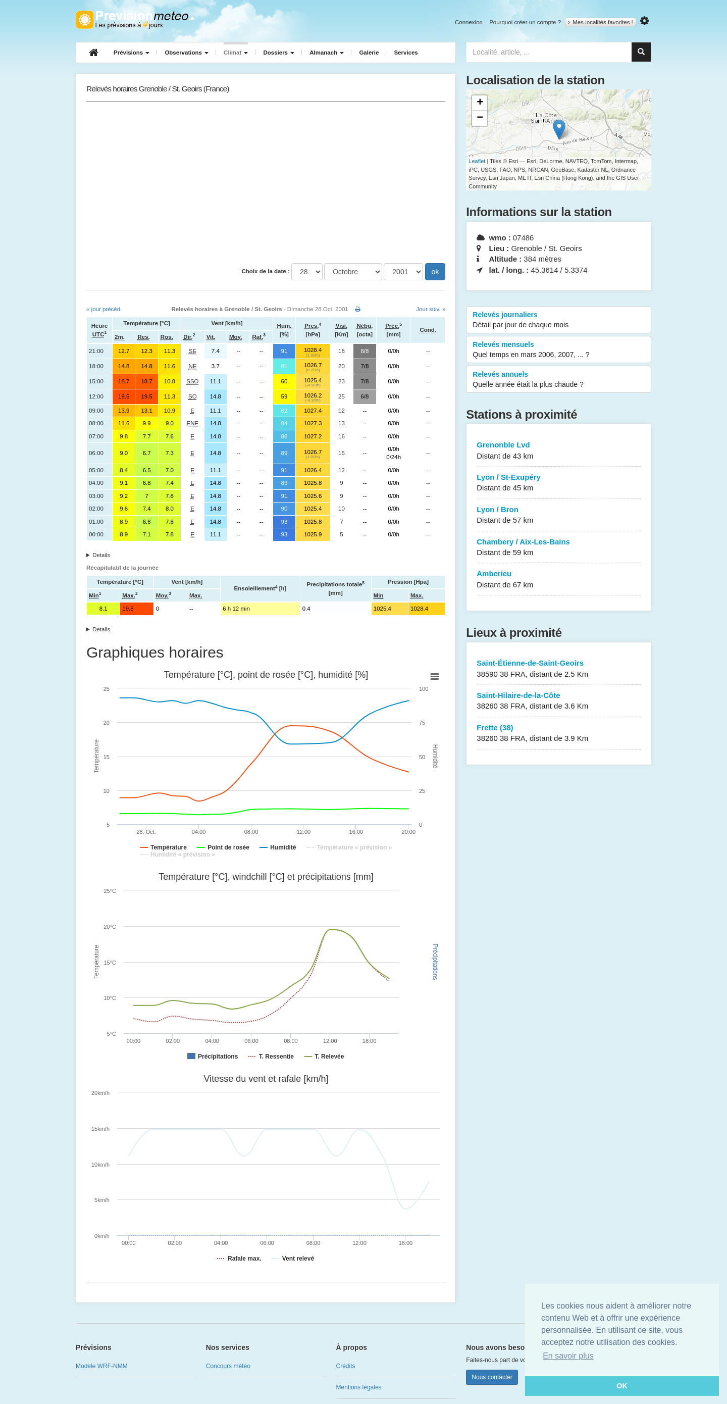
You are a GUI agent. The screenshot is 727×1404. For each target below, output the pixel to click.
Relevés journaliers (559, 320)
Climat (236, 52)
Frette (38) (559, 733)
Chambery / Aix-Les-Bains (559, 547)
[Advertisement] (265, 182)
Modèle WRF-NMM (102, 1366)
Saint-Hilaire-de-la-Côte (559, 701)
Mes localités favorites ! (600, 22)
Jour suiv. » (430, 309)
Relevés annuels (559, 379)
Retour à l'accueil (135, 20)
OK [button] (622, 1386)
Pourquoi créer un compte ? (525, 22)
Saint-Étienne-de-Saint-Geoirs (559, 669)
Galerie (369, 52)
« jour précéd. (104, 309)
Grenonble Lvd (559, 450)
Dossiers (278, 52)
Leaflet (477, 161)
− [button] (480, 118)
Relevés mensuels (559, 350)
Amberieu (559, 579)
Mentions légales (359, 1387)
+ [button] (480, 103)
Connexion (469, 22)
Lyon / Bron (559, 515)
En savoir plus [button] (568, 1355)
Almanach (326, 52)
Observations (187, 52)
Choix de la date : (266, 271)
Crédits (345, 1366)
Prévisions (131, 52)
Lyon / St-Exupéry (559, 483)
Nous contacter (492, 1377)
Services (406, 52)
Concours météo (228, 1366)
